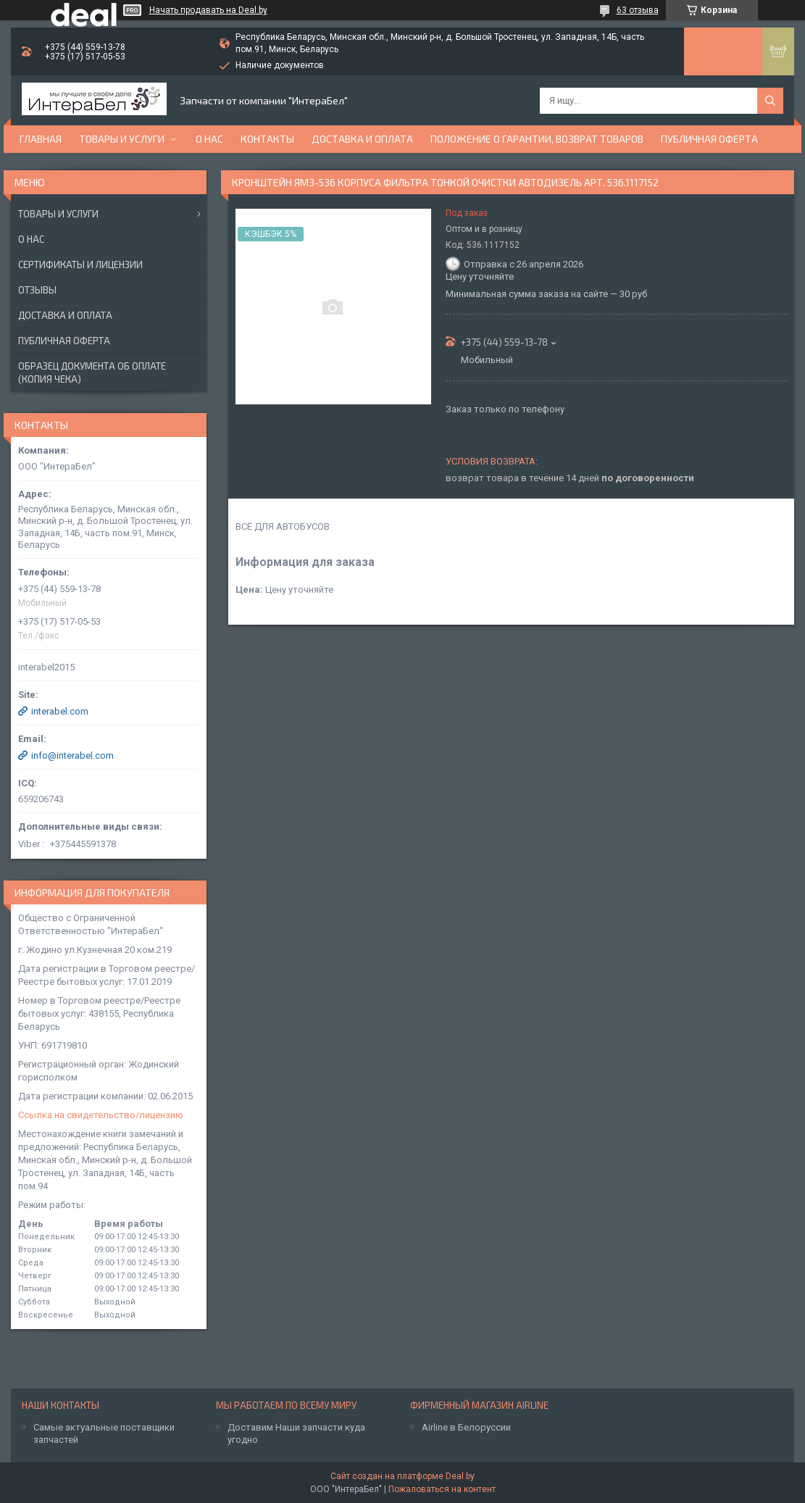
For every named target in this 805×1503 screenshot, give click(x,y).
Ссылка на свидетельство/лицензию (100, 1114)
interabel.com (59, 711)
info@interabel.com (72, 755)
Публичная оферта (709, 139)
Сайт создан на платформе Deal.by (402, 1476)
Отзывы (37, 290)
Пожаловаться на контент (442, 1489)
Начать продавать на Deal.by (208, 10)
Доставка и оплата (362, 139)
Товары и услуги (121, 139)
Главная (41, 139)
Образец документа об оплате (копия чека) (92, 372)
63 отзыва (638, 10)
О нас (209, 139)
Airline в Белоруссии (466, 1427)
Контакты (267, 139)
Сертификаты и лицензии (80, 264)
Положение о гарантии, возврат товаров (536, 139)
